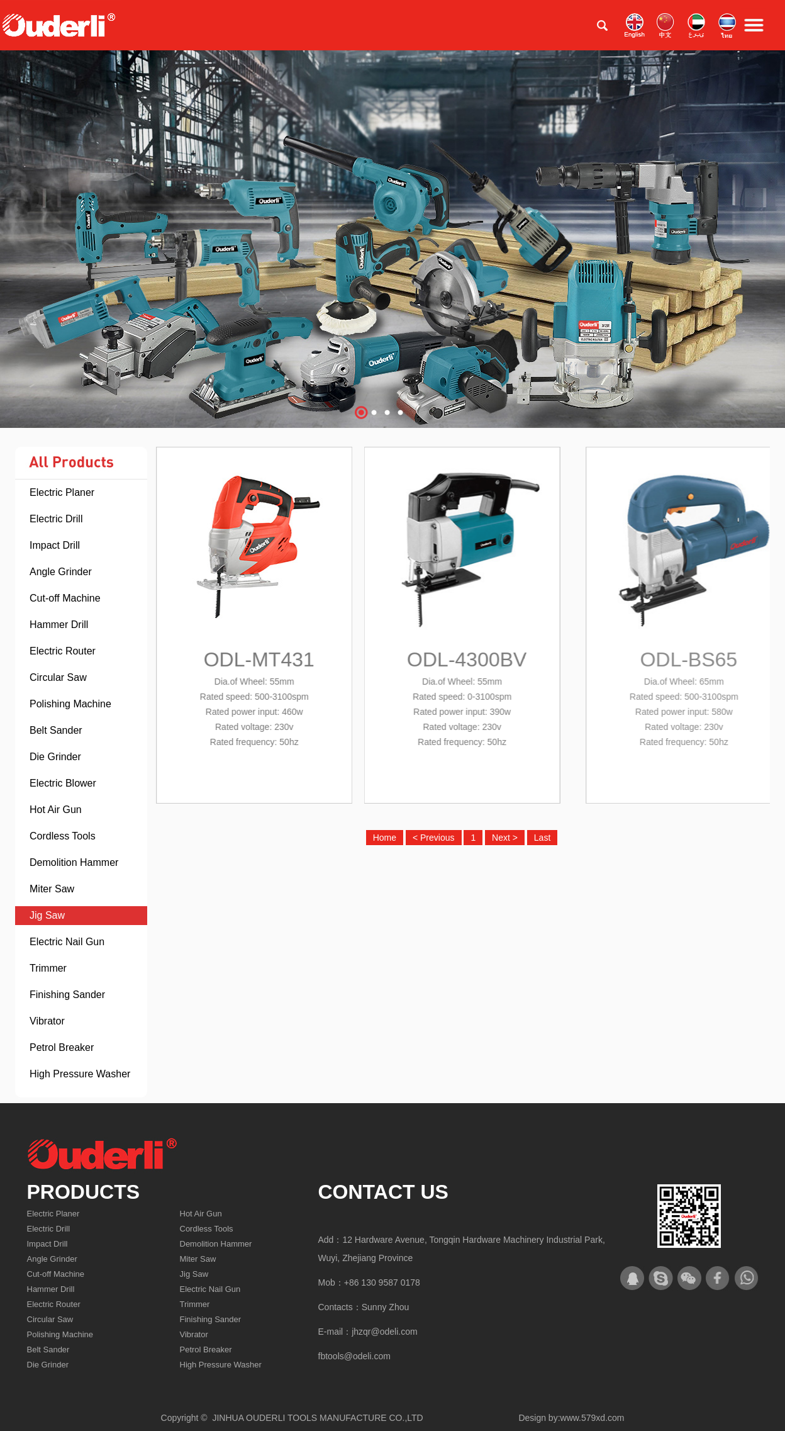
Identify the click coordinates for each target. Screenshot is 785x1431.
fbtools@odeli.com (354, 1356)
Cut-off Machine (65, 598)
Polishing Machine (70, 704)
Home (384, 838)
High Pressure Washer (80, 1074)
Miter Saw (52, 889)
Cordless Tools (63, 836)
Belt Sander (56, 730)
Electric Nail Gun (67, 941)
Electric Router (63, 651)
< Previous (434, 838)
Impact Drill (55, 545)
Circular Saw (58, 677)
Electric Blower (63, 783)
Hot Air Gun (56, 809)
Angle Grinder (61, 571)
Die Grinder (55, 756)
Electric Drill (56, 518)
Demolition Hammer (74, 862)
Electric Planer (62, 492)
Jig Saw (47, 915)
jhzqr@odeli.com (384, 1332)
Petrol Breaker (62, 1047)
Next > (505, 838)
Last (542, 838)
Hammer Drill (59, 624)
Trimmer (48, 968)
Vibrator (47, 1021)
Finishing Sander (67, 994)
